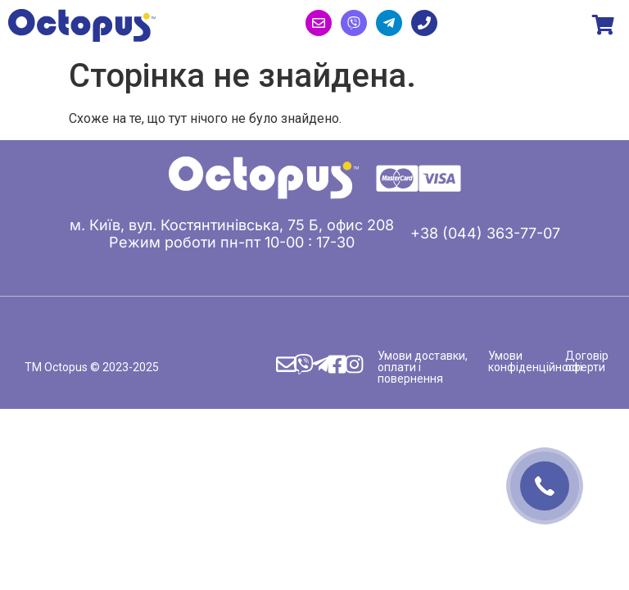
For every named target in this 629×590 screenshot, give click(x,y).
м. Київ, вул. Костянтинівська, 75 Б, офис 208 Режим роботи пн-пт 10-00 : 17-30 (232, 233)
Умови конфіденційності (535, 361)
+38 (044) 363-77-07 (485, 233)
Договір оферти (587, 361)
